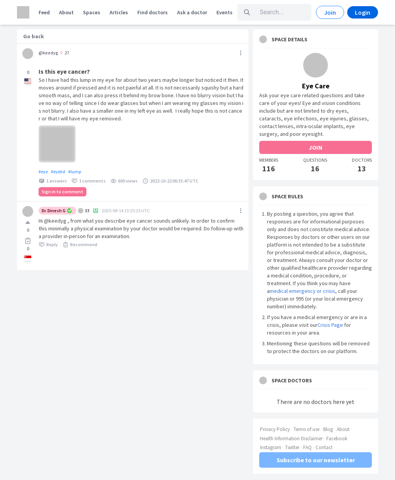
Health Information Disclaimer (291, 438)
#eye (43, 171)
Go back (33, 36)
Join (330, 12)
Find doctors (152, 12)
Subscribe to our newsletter (316, 460)
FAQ (307, 447)
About (66, 12)
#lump (74, 171)
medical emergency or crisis (302, 290)
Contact (324, 447)
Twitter (292, 447)
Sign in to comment (62, 191)
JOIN (315, 147)
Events (224, 12)
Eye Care (315, 85)
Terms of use (306, 429)
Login (362, 12)
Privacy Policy (275, 429)
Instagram (270, 447)
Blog (328, 429)
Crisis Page (330, 324)
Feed (44, 12)
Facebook (336, 438)
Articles (119, 12)
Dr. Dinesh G (57, 210)
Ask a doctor (192, 12)
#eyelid (58, 171)
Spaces (91, 12)
